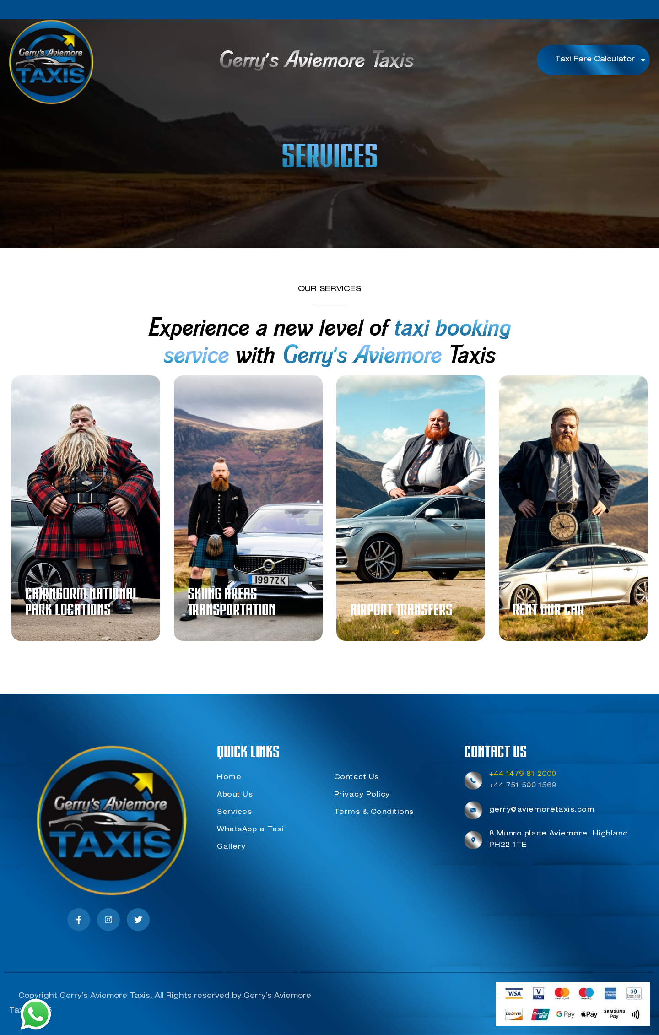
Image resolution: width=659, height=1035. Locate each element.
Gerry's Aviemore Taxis (316, 61)
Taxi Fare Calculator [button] (601, 60)
